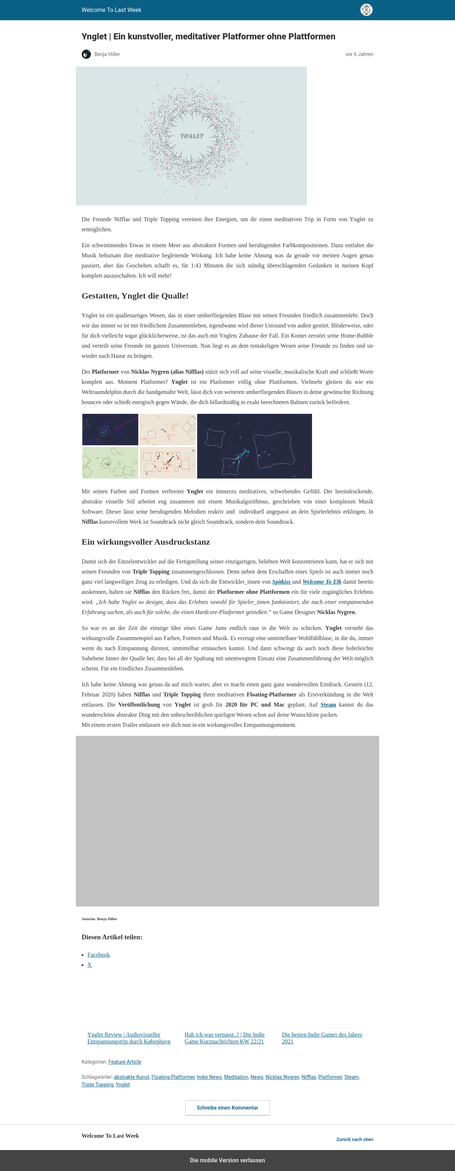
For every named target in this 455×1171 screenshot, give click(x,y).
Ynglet (123, 1085)
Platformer (330, 1077)
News (257, 1077)
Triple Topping (97, 1085)
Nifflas (309, 1077)
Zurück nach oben (354, 1139)
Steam (351, 1077)
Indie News (209, 1077)
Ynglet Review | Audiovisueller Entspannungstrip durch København (133, 1010)
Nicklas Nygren (282, 1077)
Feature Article (124, 1062)
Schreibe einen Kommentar (227, 1108)
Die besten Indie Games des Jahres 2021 (327, 1010)
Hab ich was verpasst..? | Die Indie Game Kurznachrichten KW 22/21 (230, 1010)
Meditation (236, 1077)
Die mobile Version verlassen (227, 1160)
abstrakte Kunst (131, 1077)
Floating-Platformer (173, 1077)
